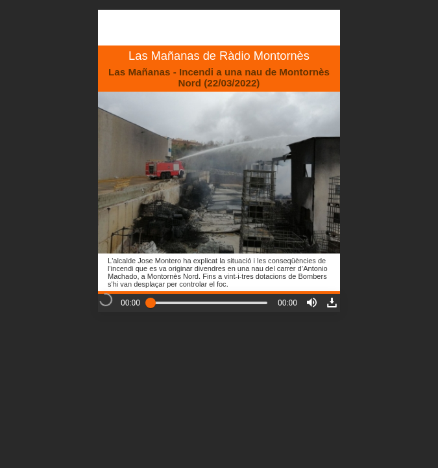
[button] (312, 302)
